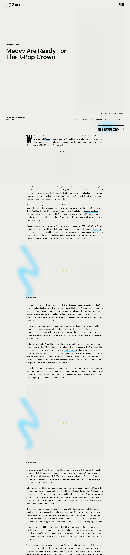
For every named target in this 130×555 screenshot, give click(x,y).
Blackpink (84, 208)
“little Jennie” (70, 350)
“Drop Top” (96, 229)
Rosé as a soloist (91, 211)
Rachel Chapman (17, 117)
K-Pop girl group (37, 187)
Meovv (47, 139)
